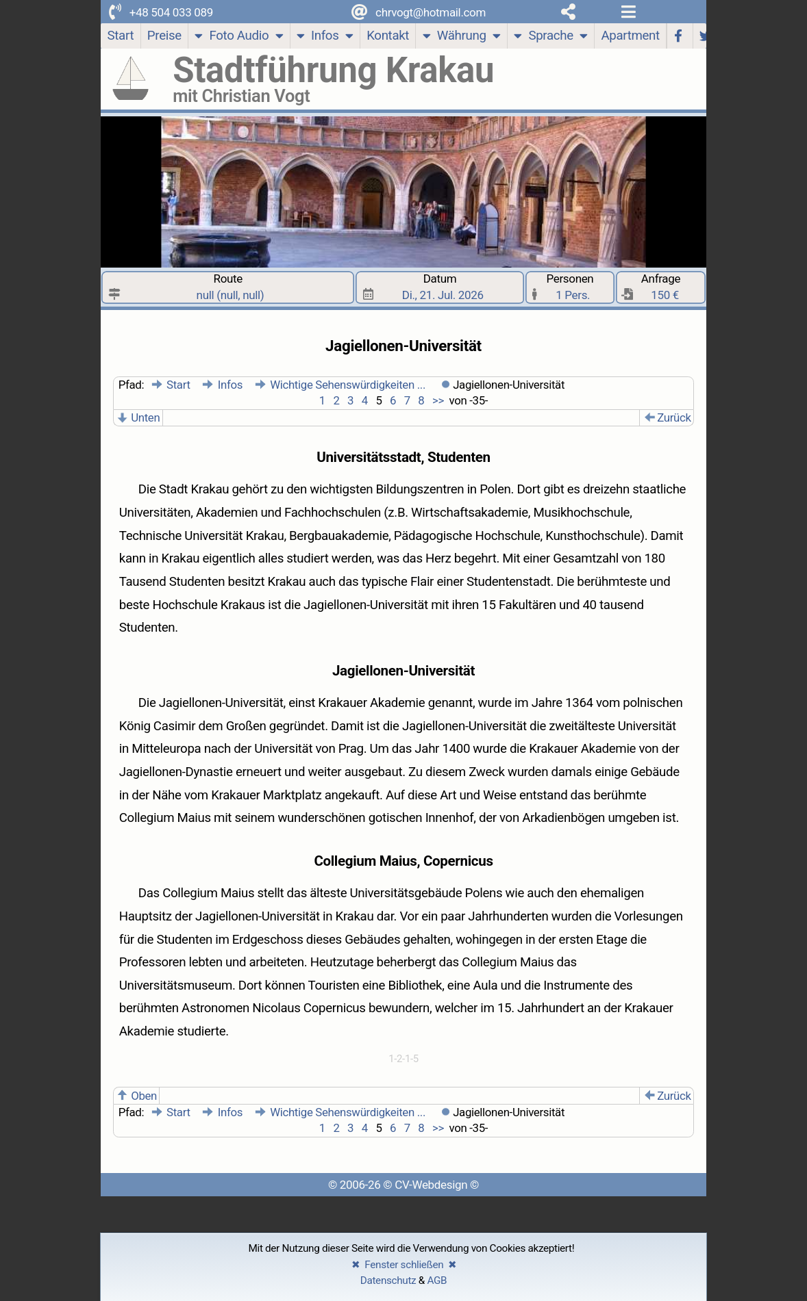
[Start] (120, 36)
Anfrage (661, 287)
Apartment (630, 35)
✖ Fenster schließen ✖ (404, 1265)
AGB (437, 1280)
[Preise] (165, 36)
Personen (570, 287)
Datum (440, 287)
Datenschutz (388, 1280)
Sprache (550, 37)
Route (228, 287)
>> (437, 400)
